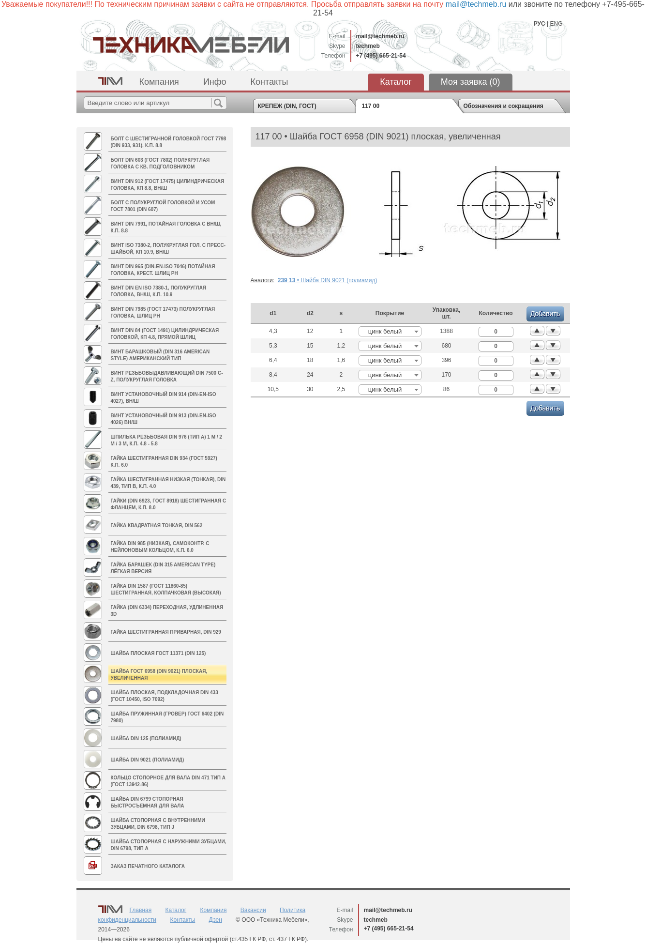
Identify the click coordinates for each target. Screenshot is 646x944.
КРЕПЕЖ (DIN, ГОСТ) (287, 106)
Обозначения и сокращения (503, 106)
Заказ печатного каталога (148, 866)
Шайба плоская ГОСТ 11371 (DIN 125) (158, 653)
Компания (159, 82)
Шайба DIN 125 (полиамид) (146, 738)
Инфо (214, 82)
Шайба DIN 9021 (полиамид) (147, 759)
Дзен (215, 919)
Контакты (269, 82)
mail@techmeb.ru (380, 36)
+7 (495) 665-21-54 (381, 55)
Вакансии (253, 910)
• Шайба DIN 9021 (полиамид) (327, 280)
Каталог (395, 82)
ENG (556, 23)
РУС (539, 23)
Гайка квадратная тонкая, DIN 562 (157, 525)
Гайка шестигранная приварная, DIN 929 (166, 632)
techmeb (368, 46)
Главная (141, 910)
